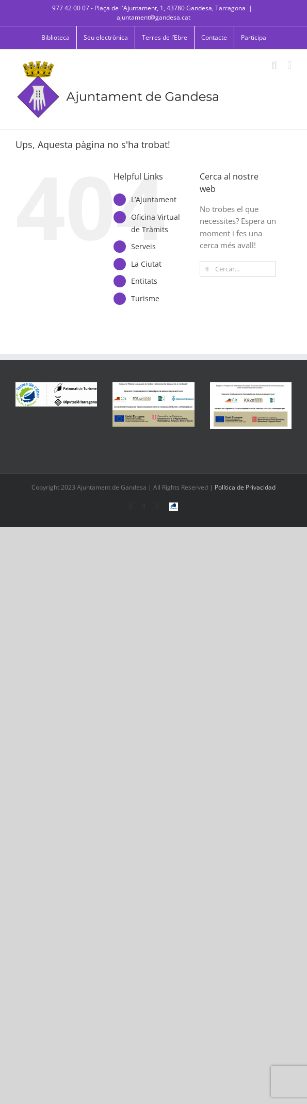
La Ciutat (146, 264)
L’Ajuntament (153, 199)
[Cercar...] (238, 269)
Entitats (144, 281)
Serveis (143, 246)
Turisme (145, 298)
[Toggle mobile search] (274, 65)
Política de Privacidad (245, 487)
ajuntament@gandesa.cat (153, 17)
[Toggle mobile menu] (289, 65)
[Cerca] (207, 269)
